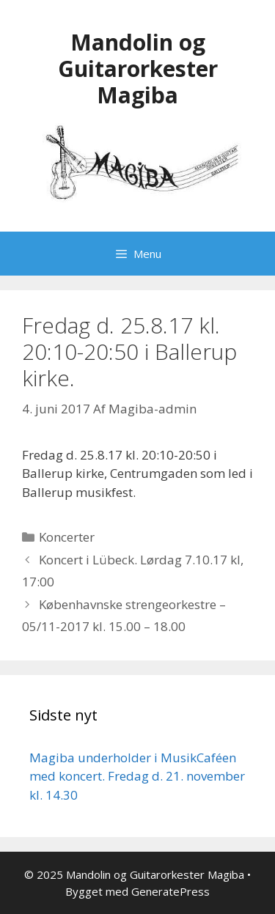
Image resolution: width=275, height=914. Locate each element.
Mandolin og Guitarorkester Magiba (138, 68)
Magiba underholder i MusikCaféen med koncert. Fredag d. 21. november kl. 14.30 (137, 776)
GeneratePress (170, 891)
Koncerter (67, 536)
